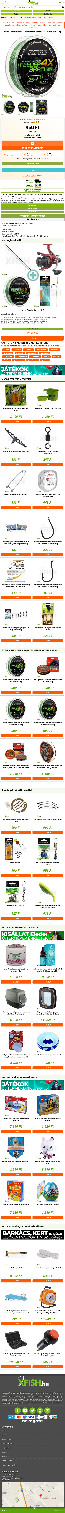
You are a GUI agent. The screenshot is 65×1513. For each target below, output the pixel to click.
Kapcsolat (4, 1435)
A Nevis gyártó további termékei (17, 790)
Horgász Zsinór (30, 119)
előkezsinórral (22, 356)
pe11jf (46, 356)
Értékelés (33, 219)
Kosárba (32, 338)
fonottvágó (45, 353)
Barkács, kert (48, 14)
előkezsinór (35, 356)
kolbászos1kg (18, 360)
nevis (6, 349)
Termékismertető (32, 216)
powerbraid (8, 353)
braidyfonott (8, 356)
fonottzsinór (32, 353)
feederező (28, 349)
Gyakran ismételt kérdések (9, 1465)
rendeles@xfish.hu (11, 1476)
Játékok (16, 14)
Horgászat (16, 11)
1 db (37, 135)
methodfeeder (41, 349)
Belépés (4, 1452)
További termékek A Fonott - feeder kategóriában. (30, 650)
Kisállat (48, 11)
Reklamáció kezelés (7, 1461)
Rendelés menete (6, 1439)
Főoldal (4, 1430)
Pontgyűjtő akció (6, 1448)
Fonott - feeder (41, 119)
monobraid (54, 349)
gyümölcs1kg (32, 360)
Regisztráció (5, 1456)
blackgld (44, 360)
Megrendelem (58, 1511)
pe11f (6, 360)
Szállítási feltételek (7, 1443)
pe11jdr (56, 356)
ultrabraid (19, 353)
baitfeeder (17, 349)
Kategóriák (27, 17)
